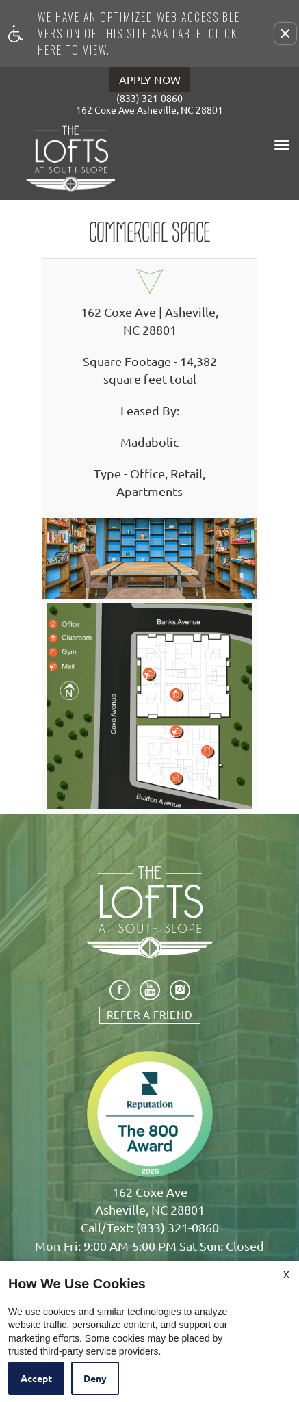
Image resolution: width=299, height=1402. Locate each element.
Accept (36, 1378)
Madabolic (149, 442)
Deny (95, 1378)
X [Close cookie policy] (286, 1274)
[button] (285, 33)
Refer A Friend (150, 1014)
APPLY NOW (150, 79)
